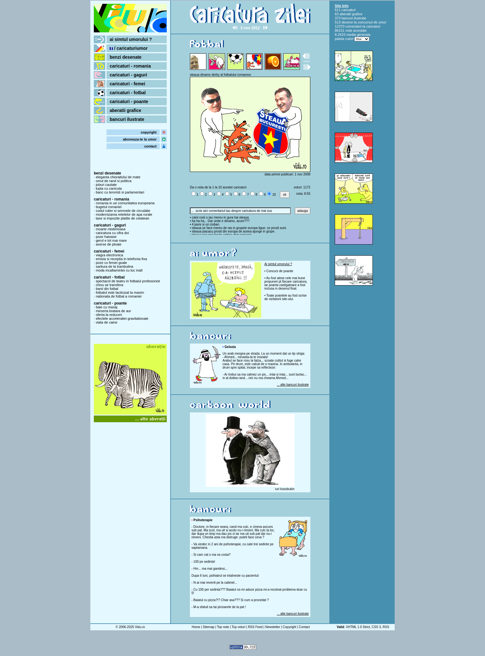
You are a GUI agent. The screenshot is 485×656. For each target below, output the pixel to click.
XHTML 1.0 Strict (358, 627)
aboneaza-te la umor (140, 139)
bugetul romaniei (108, 207)
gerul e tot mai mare (111, 240)
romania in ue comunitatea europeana (125, 203)
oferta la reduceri (109, 315)
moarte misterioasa (111, 229)
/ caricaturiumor (129, 48)
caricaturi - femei (127, 83)
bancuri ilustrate (127, 119)
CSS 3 (376, 627)
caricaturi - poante (129, 101)
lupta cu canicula (109, 188)
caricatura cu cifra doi (112, 233)
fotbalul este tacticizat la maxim (120, 292)
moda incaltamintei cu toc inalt (119, 270)
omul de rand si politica (114, 181)
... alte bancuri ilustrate (293, 384)
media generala (358, 34)
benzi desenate (125, 57)
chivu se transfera (109, 285)
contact (150, 146)
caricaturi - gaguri (128, 74)
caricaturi (348, 10)
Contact (304, 627)
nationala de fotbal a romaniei (118, 296)
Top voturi (238, 627)
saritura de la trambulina (114, 266)
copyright (149, 132)
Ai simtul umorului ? (278, 264)
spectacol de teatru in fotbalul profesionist (128, 281)
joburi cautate (106, 185)
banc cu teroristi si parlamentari (120, 192)
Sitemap (209, 627)
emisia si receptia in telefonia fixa (121, 259)
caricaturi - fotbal (128, 92)
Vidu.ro (140, 627)
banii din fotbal (107, 289)
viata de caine (106, 322)
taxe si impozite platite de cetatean (122, 218)
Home (196, 627)
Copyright (289, 627)
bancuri (347, 18)
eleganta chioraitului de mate (118, 177)
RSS (386, 627)
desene (347, 22)
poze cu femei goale (111, 263)
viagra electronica (109, 255)
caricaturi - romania (130, 66)
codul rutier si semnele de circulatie (123, 211)
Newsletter (272, 627)
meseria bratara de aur (113, 311)
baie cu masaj (106, 307)
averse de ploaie (108, 244)
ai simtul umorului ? (131, 39)
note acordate (356, 30)
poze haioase (106, 237)
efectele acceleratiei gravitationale (122, 318)
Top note (223, 627)
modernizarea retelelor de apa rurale (124, 214)
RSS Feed (255, 627)
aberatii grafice (125, 110)
